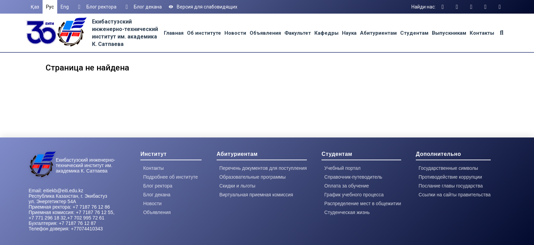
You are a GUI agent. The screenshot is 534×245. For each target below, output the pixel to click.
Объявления (265, 33)
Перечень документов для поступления (263, 168)
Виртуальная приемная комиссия (256, 194)
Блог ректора (96, 7)
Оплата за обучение (346, 186)
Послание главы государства (451, 186)
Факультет (297, 33)
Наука (349, 33)
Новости (235, 33)
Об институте (204, 33)
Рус (50, 7)
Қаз (35, 7)
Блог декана (142, 7)
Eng (65, 7)
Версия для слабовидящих (203, 7)
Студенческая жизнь (347, 212)
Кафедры (326, 33)
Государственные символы (448, 168)
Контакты (482, 33)
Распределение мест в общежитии (362, 203)
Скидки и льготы (237, 186)
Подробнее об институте (170, 177)
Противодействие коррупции (450, 177)
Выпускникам (449, 33)
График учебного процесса (353, 194)
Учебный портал (342, 168)
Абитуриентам (378, 33)
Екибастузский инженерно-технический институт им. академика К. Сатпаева (85, 165)
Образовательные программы (252, 177)
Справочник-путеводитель (353, 177)
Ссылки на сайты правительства (454, 194)
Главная (174, 33)
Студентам (414, 33)
